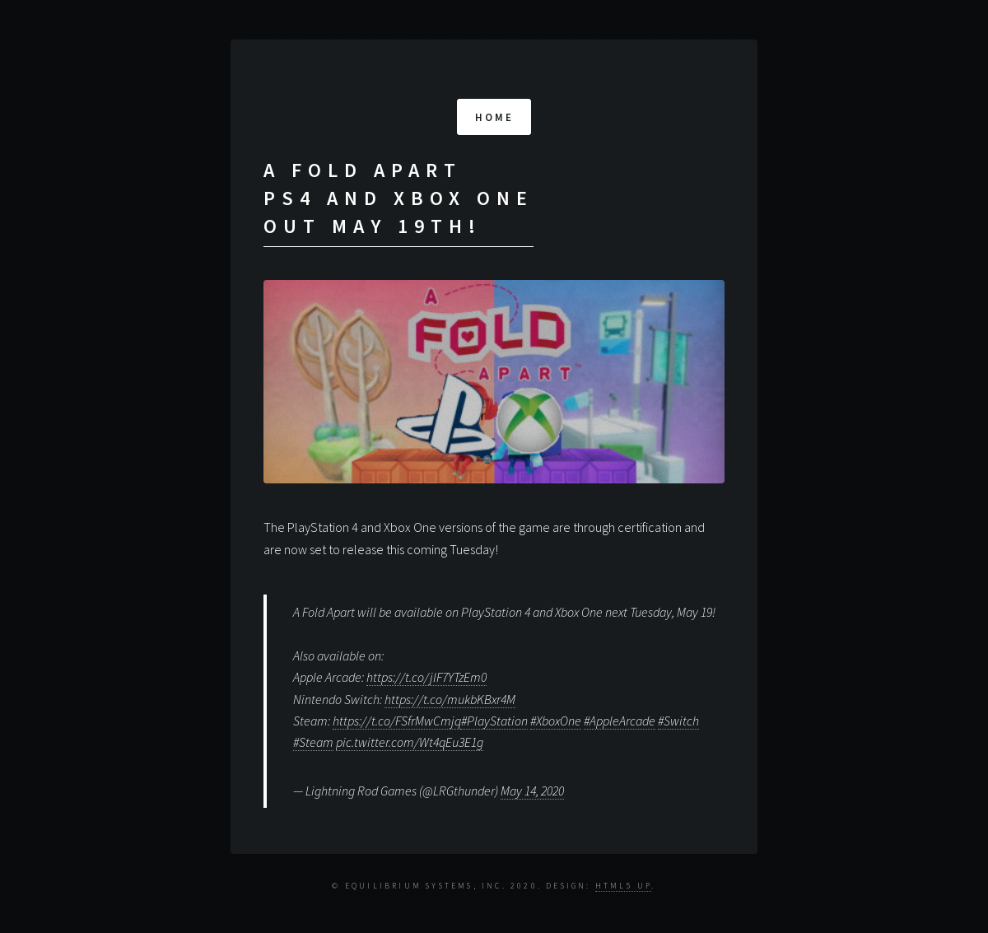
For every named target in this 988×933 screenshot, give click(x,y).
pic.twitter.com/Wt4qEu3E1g (409, 742)
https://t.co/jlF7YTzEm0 (426, 677)
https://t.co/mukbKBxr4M (449, 699)
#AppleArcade (619, 720)
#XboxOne (555, 720)
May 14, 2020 (532, 790)
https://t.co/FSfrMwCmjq (397, 720)
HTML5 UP (623, 886)
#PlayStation (494, 720)
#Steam (313, 742)
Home (495, 117)
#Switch (678, 720)
